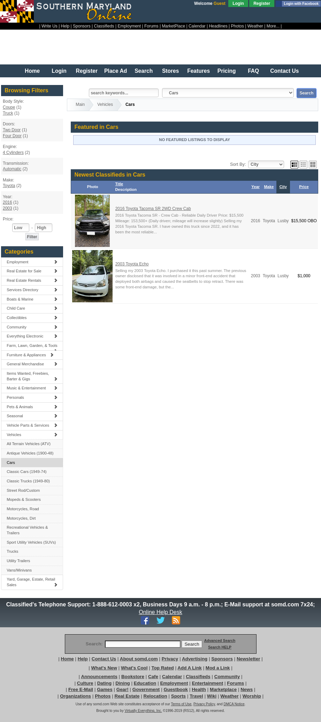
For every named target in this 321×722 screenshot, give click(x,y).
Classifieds (104, 26)
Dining (122, 683)
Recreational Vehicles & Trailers (27, 530)
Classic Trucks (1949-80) (28, 481)
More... (273, 26)
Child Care (32, 308)
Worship (252, 696)
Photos (237, 26)
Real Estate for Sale (32, 271)
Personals (32, 397)
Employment (129, 26)
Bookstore (132, 676)
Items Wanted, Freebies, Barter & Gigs (32, 376)
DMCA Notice (233, 704)
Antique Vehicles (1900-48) (30, 453)
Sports (178, 696)
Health (199, 689)
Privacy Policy (204, 704)
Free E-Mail (80, 689)
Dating (104, 683)
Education (145, 683)
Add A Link (189, 667)
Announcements (99, 676)
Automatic (12, 168)
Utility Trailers (18, 561)
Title (119, 184)
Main (80, 104)
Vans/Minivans (19, 570)
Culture (85, 683)
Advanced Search (219, 640)
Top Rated (163, 667)
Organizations (75, 696)
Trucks (12, 551)
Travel (196, 696)
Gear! (122, 689)
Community (32, 327)
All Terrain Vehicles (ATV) (29, 444)
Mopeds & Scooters (24, 499)
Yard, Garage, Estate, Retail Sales (32, 582)
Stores (170, 71)
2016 (7, 202)
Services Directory (32, 290)
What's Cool (134, 667)
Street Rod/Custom (23, 490)
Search (144, 71)
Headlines (218, 26)
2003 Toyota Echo (132, 264)
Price (303, 187)
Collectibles (32, 318)
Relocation (155, 696)
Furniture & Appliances (30, 355)
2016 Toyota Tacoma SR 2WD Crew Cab (153, 208)
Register (261, 3)
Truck (8, 113)
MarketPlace (173, 26)
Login (238, 3)
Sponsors (82, 26)
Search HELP (219, 647)
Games (104, 689)
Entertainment (207, 683)
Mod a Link (218, 667)
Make (269, 187)
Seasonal (32, 416)
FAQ (253, 71)
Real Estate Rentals (32, 280)
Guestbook (175, 689)
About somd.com (139, 658)
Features (198, 71)
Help (65, 26)
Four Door (12, 135)
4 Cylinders (13, 152)
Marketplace (223, 689)
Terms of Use (181, 704)
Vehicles (32, 435)
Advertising (194, 658)
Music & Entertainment (32, 388)
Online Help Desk (161, 612)
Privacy (170, 658)
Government (146, 689)
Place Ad (115, 71)
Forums (151, 26)
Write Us (49, 26)
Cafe (153, 676)
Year (255, 187)
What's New (104, 667)
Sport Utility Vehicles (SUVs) (31, 542)
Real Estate (127, 696)
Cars (11, 462)
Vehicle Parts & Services (32, 425)
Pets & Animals (32, 407)
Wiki (211, 696)
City (283, 187)
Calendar (197, 26)
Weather (255, 26)
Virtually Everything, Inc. (143, 711)
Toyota (9, 185)
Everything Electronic (32, 336)
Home (32, 71)
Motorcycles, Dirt (21, 518)
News (246, 689)
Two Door (12, 129)
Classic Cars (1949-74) (26, 471)
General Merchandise (32, 364)
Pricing (226, 71)
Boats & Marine (32, 299)
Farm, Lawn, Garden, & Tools (32, 347)
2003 (7, 208)
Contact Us (284, 71)
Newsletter (248, 658)
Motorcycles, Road (23, 509)
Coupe (9, 107)
